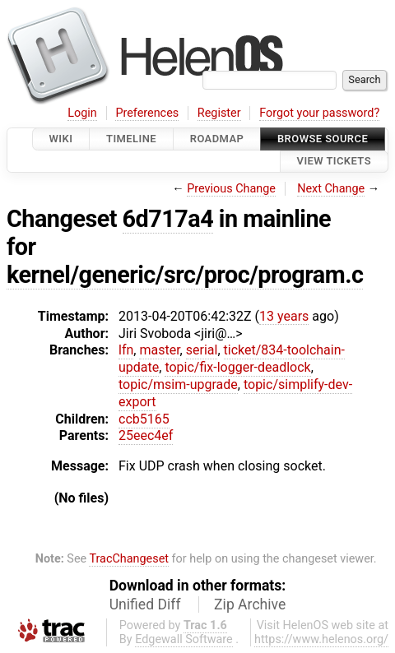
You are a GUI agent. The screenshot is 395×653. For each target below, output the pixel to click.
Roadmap (217, 138)
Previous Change (231, 189)
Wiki (61, 138)
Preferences (147, 113)
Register (219, 113)
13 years (284, 316)
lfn (125, 350)
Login (82, 113)
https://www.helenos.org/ (321, 639)
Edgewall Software (184, 639)
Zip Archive (250, 604)
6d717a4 (168, 219)
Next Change (331, 189)
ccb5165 (144, 419)
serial (202, 350)
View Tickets (334, 161)
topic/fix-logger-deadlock (237, 367)
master (159, 350)
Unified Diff (145, 604)
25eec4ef (145, 435)
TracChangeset (129, 559)
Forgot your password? (319, 113)
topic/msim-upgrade (178, 384)
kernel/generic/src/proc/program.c (185, 275)
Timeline (131, 138)
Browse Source (322, 138)
